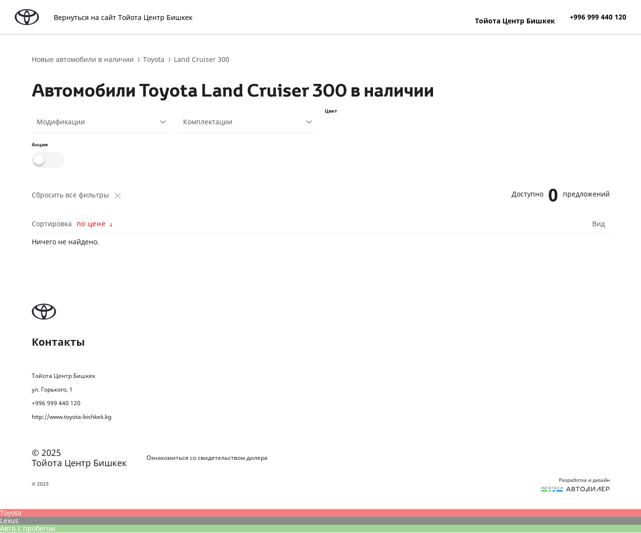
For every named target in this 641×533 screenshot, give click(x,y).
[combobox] (101, 122)
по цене (91, 223)
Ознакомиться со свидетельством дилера (207, 458)
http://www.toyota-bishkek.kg (71, 417)
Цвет (331, 111)
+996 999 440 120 (598, 16)
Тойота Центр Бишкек (515, 20)
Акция (40, 144)
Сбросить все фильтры (76, 195)
